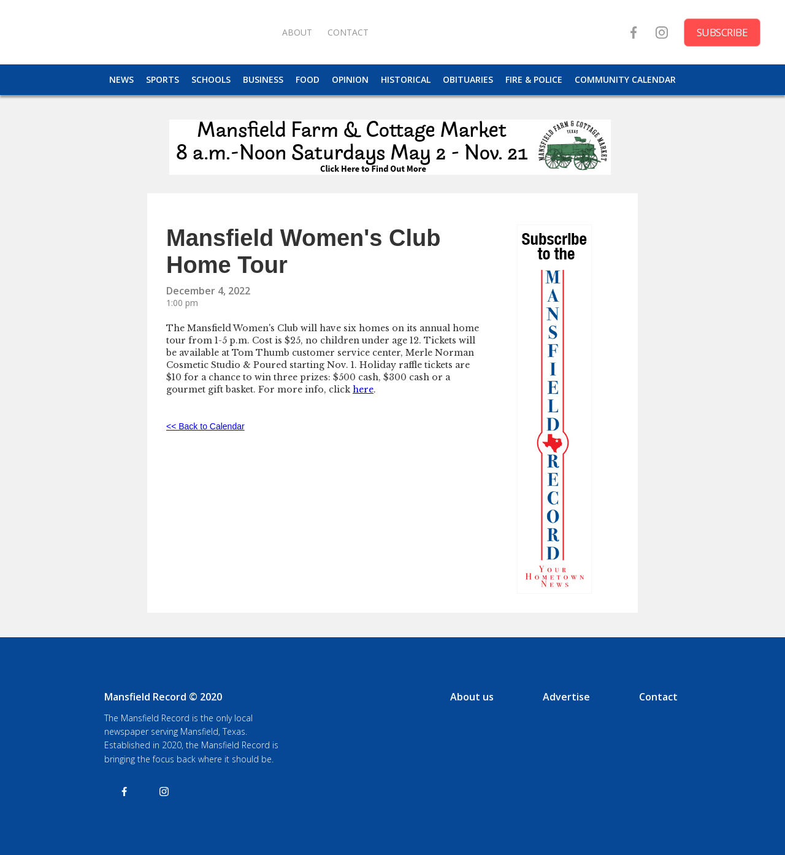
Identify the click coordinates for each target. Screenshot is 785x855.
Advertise (566, 697)
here (363, 389)
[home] (147, 32)
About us (472, 697)
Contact (658, 697)
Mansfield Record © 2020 (163, 697)
